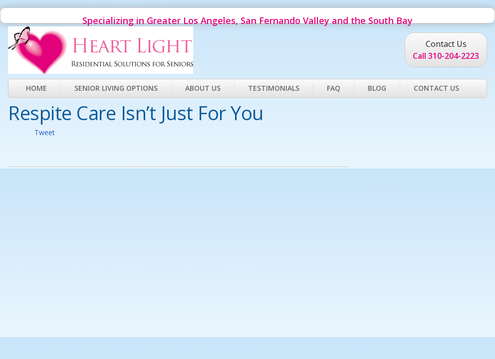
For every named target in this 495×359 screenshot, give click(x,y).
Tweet (44, 132)
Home (36, 88)
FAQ (333, 88)
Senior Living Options (116, 88)
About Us (203, 88)
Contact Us (436, 88)
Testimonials (273, 88)
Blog (377, 88)
